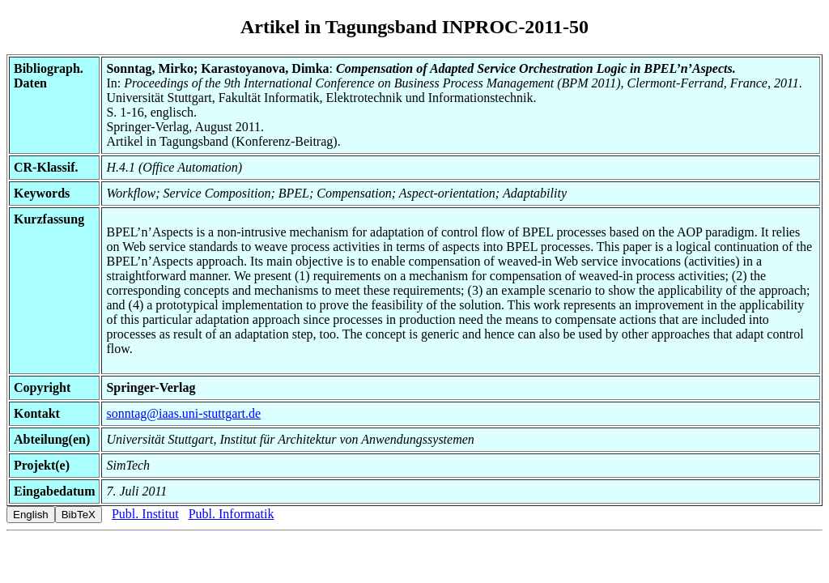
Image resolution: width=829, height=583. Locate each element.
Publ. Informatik (231, 514)
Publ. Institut (145, 514)
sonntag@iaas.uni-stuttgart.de (183, 413)
